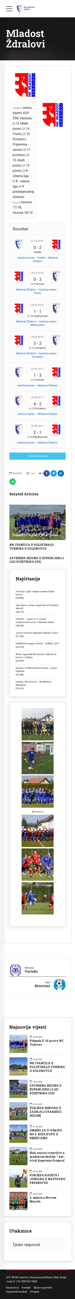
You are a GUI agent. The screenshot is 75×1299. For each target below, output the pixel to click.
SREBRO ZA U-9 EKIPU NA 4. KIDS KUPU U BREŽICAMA (46, 1134)
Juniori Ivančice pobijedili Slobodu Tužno (37, 632)
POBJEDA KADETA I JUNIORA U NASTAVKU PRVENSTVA (47, 1179)
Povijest (34, 1291)
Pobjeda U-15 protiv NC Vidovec (35, 535)
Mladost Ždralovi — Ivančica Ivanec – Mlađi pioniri (37, 323)
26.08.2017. (37, 368)
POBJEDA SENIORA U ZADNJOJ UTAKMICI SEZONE (46, 1112)
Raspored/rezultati (16, 1291)
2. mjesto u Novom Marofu (43, 1199)
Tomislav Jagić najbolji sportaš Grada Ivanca (35, 593)
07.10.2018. (37, 241)
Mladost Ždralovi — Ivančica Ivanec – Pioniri (37, 291)
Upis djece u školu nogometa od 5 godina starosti (37, 607)
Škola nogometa (43, 1287)
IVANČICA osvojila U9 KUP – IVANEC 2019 (37, 643)
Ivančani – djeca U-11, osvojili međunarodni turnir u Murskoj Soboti (35, 620)
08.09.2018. (37, 273)
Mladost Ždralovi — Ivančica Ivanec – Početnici (37, 355)
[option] (37, 85)
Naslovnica (12, 1287)
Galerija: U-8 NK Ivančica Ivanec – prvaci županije (36, 669)
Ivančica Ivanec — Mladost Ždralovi (37, 385)
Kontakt (26, 1287)
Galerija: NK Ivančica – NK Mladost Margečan (33, 683)
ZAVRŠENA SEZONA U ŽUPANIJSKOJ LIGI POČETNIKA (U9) (36, 560)
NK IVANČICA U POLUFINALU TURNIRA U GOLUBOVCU (31, 546)
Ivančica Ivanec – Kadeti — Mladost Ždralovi (37, 259)
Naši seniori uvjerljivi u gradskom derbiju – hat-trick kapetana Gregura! (47, 1156)
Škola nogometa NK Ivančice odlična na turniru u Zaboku (36, 656)
